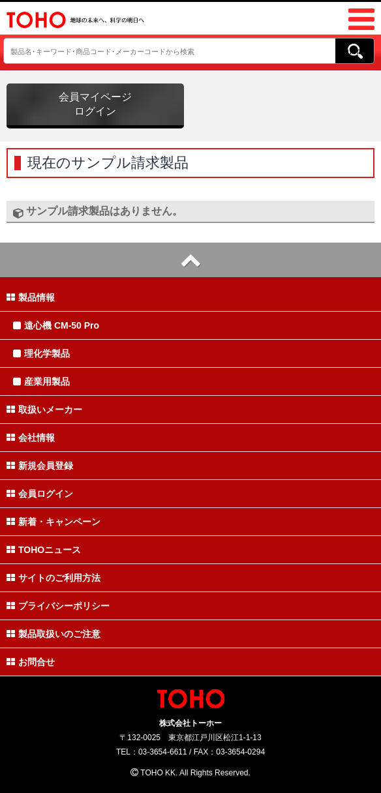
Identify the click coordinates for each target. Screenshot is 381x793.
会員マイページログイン (95, 104)
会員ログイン (40, 493)
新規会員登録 (40, 465)
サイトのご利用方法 (53, 578)
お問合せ (31, 662)
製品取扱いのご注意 (53, 634)
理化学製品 (41, 353)
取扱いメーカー (44, 409)
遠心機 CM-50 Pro (56, 325)
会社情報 (31, 437)
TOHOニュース (44, 550)
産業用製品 (41, 381)
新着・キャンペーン (53, 521)
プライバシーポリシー (58, 606)
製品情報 (31, 297)
